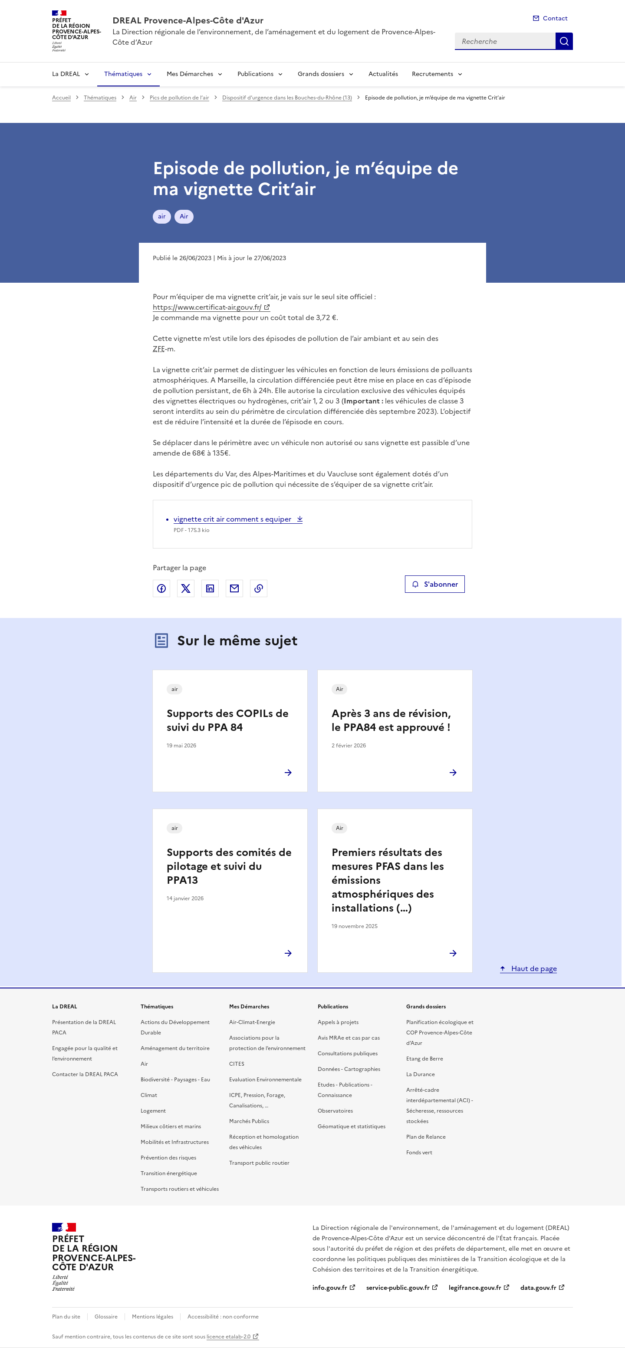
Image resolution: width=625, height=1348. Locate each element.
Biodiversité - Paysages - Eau (175, 1080)
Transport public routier (259, 1163)
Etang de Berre (424, 1059)
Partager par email (234, 588)
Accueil (61, 98)
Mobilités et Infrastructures (175, 1142)
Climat (149, 1095)
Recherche (564, 41)
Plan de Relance (426, 1137)
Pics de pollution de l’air (179, 98)
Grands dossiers (321, 74)
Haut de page (533, 968)
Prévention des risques (168, 1158)
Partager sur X (185, 588)
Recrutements (432, 74)
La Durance (420, 1074)
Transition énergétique (169, 1173)
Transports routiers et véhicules (180, 1189)
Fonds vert (419, 1152)
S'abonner (434, 584)
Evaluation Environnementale (265, 1080)
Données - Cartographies (349, 1069)
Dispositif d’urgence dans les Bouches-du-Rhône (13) (287, 98)
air (162, 216)
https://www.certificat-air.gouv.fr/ (207, 307)
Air (133, 98)
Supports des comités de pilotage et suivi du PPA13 (229, 866)
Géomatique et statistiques (351, 1126)
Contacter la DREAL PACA (85, 1074)
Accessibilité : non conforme (223, 1317)
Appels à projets (338, 1022)
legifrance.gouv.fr (475, 1287)
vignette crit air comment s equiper (233, 519)
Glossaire (106, 1317)
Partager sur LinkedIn (210, 588)
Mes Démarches (190, 74)
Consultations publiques (348, 1053)
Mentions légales (152, 1317)
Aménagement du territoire (175, 1048)
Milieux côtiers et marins (171, 1126)
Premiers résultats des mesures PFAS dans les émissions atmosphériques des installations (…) (388, 880)
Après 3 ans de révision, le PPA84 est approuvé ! (391, 720)
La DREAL (66, 74)
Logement (153, 1111)
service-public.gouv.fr (398, 1287)
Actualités (383, 74)
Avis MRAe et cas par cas (349, 1038)
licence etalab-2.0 (228, 1337)
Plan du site (66, 1317)
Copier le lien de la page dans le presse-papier (258, 588)
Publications (255, 74)
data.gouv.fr (538, 1287)
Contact (555, 18)
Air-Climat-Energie (252, 1022)
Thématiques (123, 74)
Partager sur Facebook (161, 588)
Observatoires (335, 1111)
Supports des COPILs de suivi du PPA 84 (228, 720)
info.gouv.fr (329, 1287)
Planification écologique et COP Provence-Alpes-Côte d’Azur (440, 1032)
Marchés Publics (249, 1121)
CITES (236, 1064)
